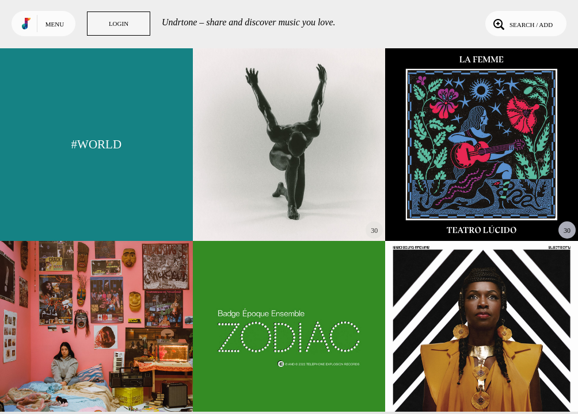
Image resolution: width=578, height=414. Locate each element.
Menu (54, 24)
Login (118, 23)
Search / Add (522, 23)
